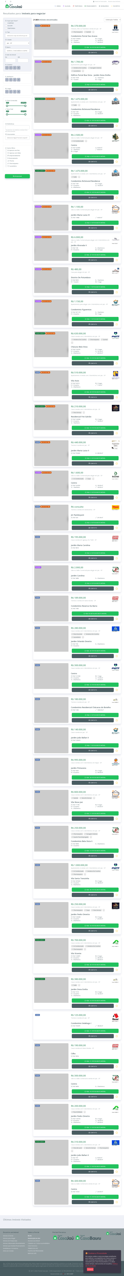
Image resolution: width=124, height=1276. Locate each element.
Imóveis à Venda (8, 1236)
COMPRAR (11, 23)
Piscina (11, 161)
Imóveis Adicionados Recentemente (14, 1243)
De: (6, 57)
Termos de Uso (33, 1248)
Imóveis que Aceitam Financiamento (14, 1246)
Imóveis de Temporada (10, 1241)
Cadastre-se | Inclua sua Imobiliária (39, 1243)
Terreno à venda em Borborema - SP (83, 510)
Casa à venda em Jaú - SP (79, 732)
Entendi (90, 1269)
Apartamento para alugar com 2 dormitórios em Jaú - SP (89, 304)
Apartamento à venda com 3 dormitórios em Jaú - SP (88, 102)
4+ (18, 68)
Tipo (7, 32)
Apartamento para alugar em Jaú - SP (83, 65)
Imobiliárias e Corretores (10, 1248)
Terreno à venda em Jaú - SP (80, 445)
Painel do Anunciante (100, 1)
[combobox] (17, 36)
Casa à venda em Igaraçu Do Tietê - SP (84, 540)
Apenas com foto (14, 150)
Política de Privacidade (35, 1251)
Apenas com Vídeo (14, 153)
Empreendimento (14, 155)
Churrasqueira (13, 163)
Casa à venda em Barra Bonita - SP (82, 1048)
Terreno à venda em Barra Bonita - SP (83, 601)
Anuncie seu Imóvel (34, 1241)
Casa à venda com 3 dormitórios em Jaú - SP (85, 907)
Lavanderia (12, 166)
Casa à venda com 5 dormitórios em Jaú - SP (85, 795)
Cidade (8, 40)
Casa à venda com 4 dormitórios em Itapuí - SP (86, 763)
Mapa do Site (32, 1253)
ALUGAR (10, 26)
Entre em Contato (8, 1251)
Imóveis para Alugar (9, 1238)
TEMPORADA (11, 28)
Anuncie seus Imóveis (114, 1)
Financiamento (13, 158)
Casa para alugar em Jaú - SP (80, 272)
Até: (19, 57)
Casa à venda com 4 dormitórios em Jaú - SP (85, 631)
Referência (9, 124)
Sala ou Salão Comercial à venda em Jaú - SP (85, 1078)
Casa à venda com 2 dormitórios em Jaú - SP (85, 336)
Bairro (7, 47)
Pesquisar (17, 176)
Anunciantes (10, 134)
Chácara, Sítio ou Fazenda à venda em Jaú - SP (86, 29)
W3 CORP (70, 1274)
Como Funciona (32, 1246)
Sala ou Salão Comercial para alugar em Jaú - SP (86, 138)
